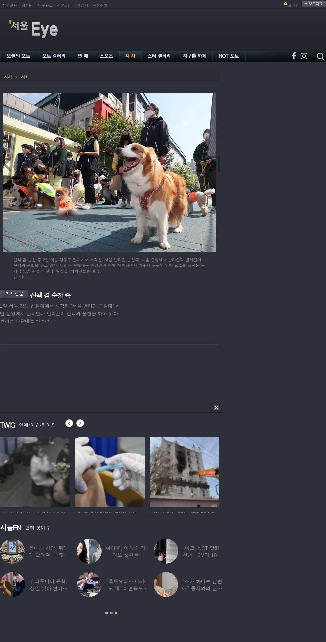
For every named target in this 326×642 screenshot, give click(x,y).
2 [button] (111, 613)
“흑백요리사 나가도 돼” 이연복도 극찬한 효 (125, 588)
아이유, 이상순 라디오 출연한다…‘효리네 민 (125, 554)
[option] (45, 471)
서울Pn (27, 5)
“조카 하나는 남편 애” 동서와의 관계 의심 (202, 588)
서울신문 (9, 5)
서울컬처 (100, 5)
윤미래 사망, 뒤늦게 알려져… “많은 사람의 (48, 554)
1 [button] (106, 613)
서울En (63, 5)
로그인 (293, 5)
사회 (25, 77)
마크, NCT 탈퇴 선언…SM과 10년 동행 (202, 554)
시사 (8, 77)
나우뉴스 (45, 5)
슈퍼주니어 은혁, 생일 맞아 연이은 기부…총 (49, 588)
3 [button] (116, 613)
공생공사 (81, 5)
